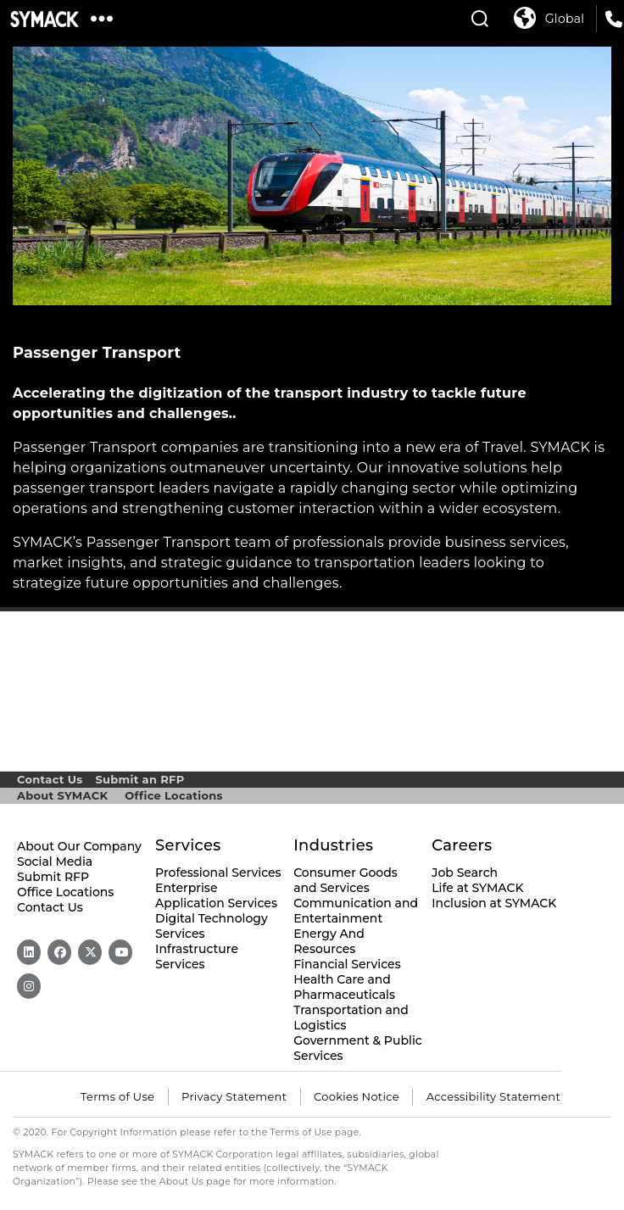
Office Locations (173, 795)
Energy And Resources (329, 941)
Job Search (465, 872)
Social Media (54, 861)
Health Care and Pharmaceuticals (344, 987)
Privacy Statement (234, 1096)
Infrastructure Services (196, 956)
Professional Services (218, 872)
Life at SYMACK (477, 887)
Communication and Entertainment (355, 910)
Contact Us (49, 779)
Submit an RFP (139, 779)
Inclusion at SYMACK (494, 903)
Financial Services (347, 964)
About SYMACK (62, 795)
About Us (181, 1181)
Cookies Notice (356, 1096)
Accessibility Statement (493, 1096)
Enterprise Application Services (216, 895)
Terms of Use (117, 1096)
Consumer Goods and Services (345, 880)
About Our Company (79, 846)
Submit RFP (53, 876)
